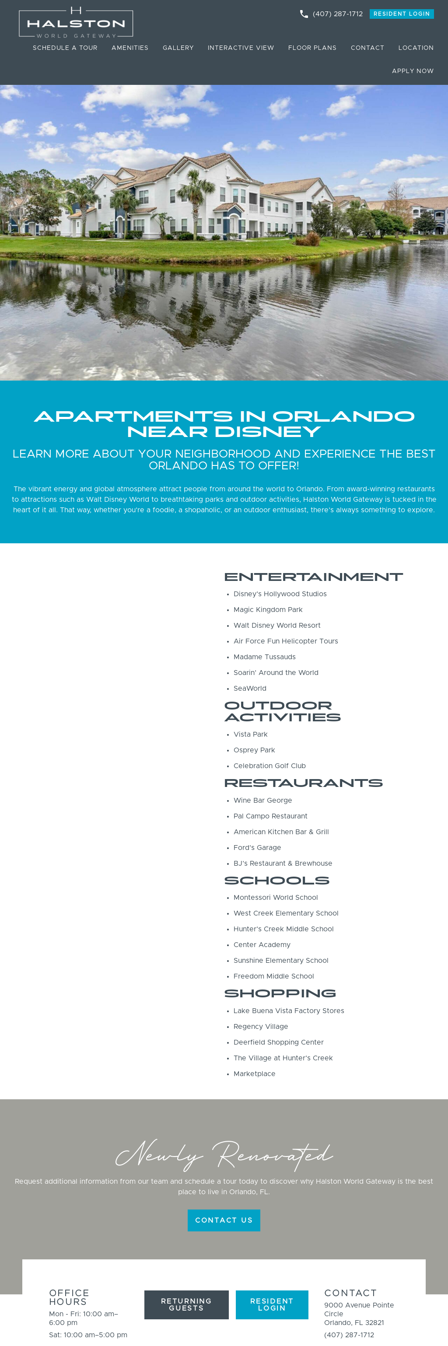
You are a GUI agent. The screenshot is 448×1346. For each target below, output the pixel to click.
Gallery (178, 48)
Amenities (130, 48)
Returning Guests (186, 1305)
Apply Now (413, 71)
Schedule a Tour (65, 48)
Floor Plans (312, 48)
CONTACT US (224, 1220)
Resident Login (402, 14)
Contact (368, 48)
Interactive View (241, 48)
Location (416, 48)
